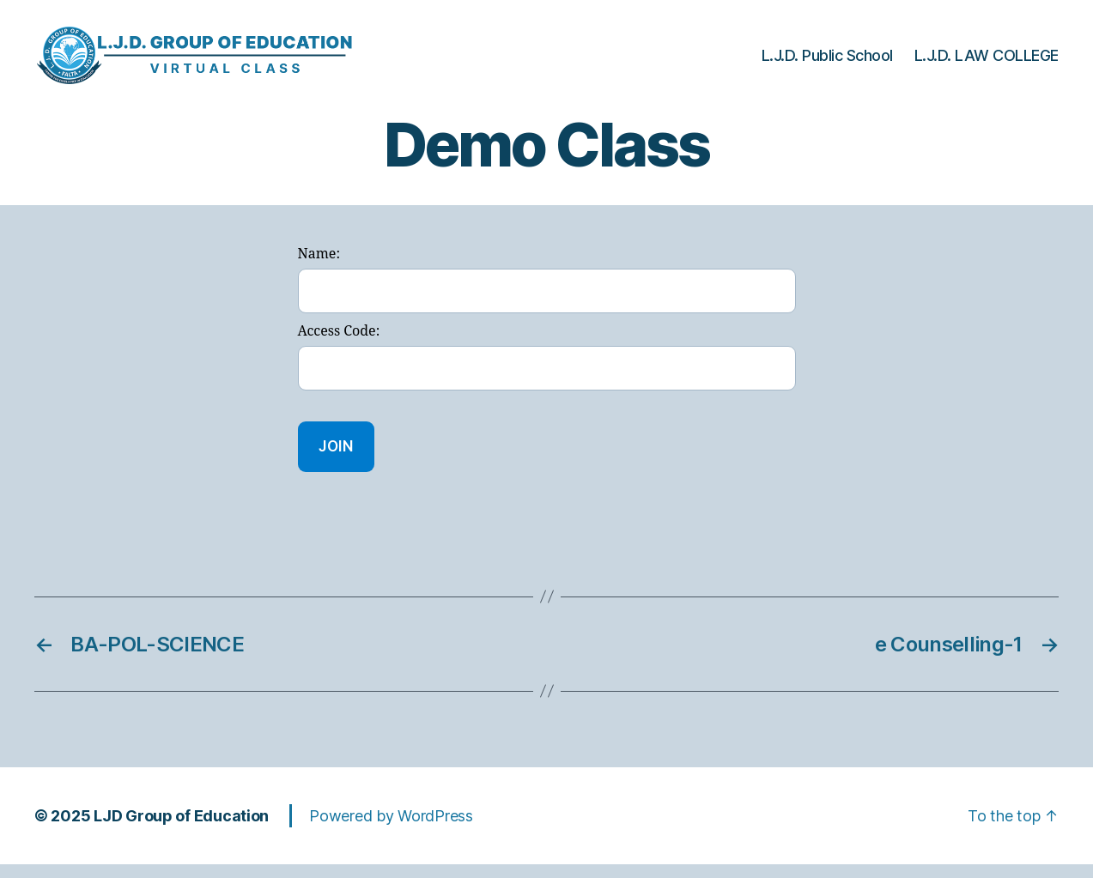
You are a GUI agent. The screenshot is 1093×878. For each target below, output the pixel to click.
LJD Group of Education (181, 829)
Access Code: (339, 345)
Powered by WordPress (391, 829)
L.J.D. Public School (827, 62)
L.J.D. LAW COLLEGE (986, 62)
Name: (319, 268)
